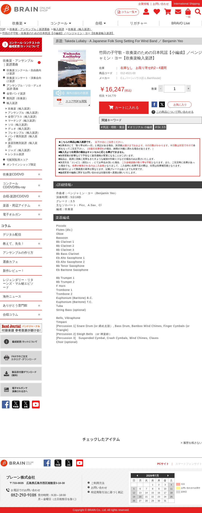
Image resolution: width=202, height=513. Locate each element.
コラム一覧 (128, 11)
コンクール (60, 23)
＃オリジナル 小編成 (139, 127)
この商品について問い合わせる (173, 112)
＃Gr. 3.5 (160, 127)
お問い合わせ (161, 3)
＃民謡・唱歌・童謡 (112, 127)
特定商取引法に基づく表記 (107, 492)
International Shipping (187, 3)
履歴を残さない (192, 442)
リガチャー (138, 23)
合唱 (100, 23)
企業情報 (143, 3)
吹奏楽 (19, 23)
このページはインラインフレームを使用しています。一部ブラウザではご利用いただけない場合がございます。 (127, 158)
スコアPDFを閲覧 (76, 101)
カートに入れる (124, 107)
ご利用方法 (97, 483)
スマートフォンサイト (188, 463)
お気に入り (180, 104)
